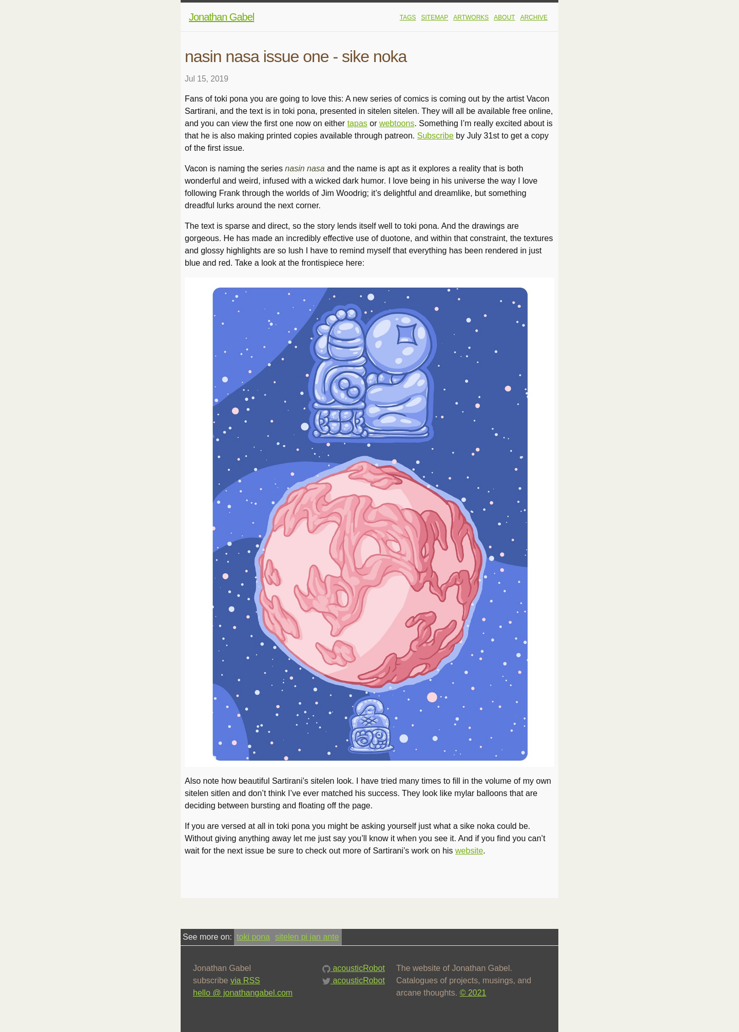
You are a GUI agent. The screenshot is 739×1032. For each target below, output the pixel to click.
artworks (471, 17)
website (469, 850)
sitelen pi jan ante (307, 936)
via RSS (245, 980)
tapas (357, 123)
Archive (534, 17)
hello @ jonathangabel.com (243, 992)
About (504, 17)
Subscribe (435, 135)
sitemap (435, 17)
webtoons (397, 123)
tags (408, 17)
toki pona (253, 936)
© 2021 (473, 992)
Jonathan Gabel (221, 17)
